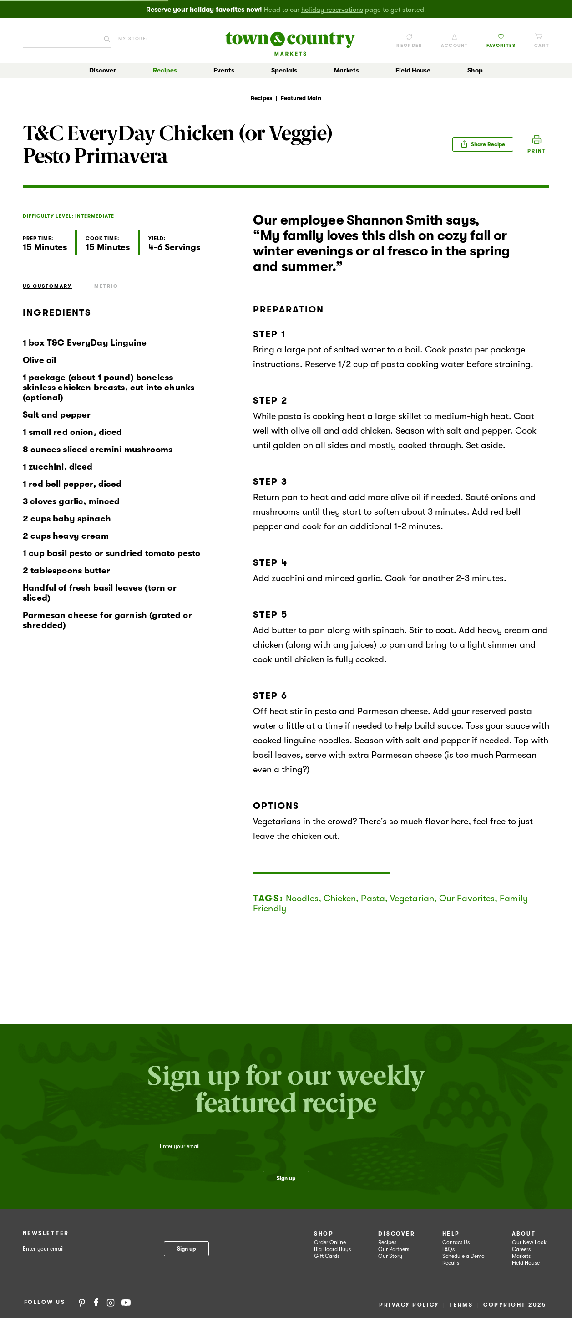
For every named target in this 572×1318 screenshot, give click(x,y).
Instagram (110, 1302)
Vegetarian (412, 898)
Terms (461, 1305)
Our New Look (529, 1242)
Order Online (330, 1242)
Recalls (450, 1263)
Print (536, 151)
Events (223, 70)
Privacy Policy (409, 1305)
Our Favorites (467, 898)
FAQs (448, 1249)
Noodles (302, 898)
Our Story (390, 1256)
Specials (284, 70)
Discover (102, 70)
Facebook (96, 1302)
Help (451, 1234)
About (524, 1234)
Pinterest (81, 1302)
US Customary (47, 286)
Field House (412, 70)
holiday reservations (332, 9)
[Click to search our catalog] (107, 41)
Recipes (165, 70)
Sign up (286, 1178)
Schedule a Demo (463, 1256)
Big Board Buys (332, 1249)
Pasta (373, 898)
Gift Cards (326, 1256)
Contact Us (456, 1242)
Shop (475, 70)
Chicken (340, 898)
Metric (106, 286)
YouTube (126, 1302)
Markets (346, 70)
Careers (521, 1249)
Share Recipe (483, 144)
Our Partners (393, 1249)
